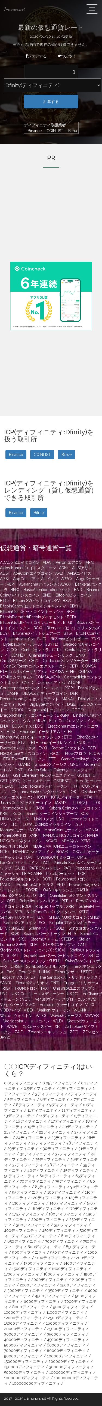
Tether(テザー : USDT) (73, 972)
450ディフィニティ (58, 1230)
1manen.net (14, 9)
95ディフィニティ (27, 1192)
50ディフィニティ (19, 1176)
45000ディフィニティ (66, 1339)
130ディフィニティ (28, 1203)
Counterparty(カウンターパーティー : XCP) (37, 688)
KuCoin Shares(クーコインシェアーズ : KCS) (51, 813)
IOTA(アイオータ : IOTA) (71, 797)
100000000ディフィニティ (36, 1383)
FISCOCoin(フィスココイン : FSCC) (30, 753)
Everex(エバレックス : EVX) (23, 748)
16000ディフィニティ (65, 1323)
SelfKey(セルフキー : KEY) (22, 917)
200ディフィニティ (48, 1219)
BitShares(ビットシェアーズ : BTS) (42, 633)
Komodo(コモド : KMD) (23, 808)
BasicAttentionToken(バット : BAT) (53, 590)
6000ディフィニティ (42, 1301)
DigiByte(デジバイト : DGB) (52, 704)
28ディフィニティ (82, 1143)
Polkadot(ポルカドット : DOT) (26, 879)
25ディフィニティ (66, 1137)
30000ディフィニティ (23, 1334)
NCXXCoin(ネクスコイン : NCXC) (28, 841)
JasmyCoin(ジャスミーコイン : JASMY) (33, 802)
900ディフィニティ (29, 1252)
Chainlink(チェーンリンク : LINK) (57, 655)
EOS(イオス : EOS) (28, 726)
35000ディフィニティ (66, 1334)
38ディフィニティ (63, 1165)
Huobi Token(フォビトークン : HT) (47, 786)
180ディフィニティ (65, 1214)
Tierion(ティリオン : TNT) (38, 983)
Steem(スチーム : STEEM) (53, 939)
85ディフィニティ (50, 1187)
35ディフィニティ (50, 1159)
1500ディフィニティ (29, 1268)
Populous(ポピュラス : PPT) (41, 884)
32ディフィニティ (35, 1154)
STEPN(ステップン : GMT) (65, 944)
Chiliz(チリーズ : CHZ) (19, 660)
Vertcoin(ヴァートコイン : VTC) (67, 1004)
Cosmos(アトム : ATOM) (59, 682)
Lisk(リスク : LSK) (49, 819)
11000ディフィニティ (65, 1312)
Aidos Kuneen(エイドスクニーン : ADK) (34, 568)
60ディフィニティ (55, 1176)
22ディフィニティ (54, 1132)
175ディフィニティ (28, 1214)
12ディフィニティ (77, 1110)
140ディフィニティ (66, 1203)
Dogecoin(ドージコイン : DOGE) (55, 710)
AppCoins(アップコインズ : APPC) (42, 579)
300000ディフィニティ (69, 1367)
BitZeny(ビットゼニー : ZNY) (75, 639)
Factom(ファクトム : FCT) (73, 748)
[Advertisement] (51, 222)
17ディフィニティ (66, 1121)
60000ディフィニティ (66, 1345)
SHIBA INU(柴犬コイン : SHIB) (74, 917)
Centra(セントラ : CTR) (41, 650)
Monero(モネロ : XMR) (19, 835)
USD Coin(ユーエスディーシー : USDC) (45, 994)
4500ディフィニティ (53, 1296)
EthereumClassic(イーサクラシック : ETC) (36, 737)
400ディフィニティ (21, 1230)
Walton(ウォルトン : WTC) (23, 1015)
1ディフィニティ (74, 1088)
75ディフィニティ (70, 1181)
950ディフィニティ (67, 1252)
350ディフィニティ (70, 1225)
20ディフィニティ (78, 1127)
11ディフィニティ (42, 1110)
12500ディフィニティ (65, 1318)
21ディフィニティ (19, 1132)
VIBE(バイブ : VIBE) (16, 1010)
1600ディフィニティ (69, 1268)
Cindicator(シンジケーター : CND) (72, 660)
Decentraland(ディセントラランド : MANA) (37, 699)
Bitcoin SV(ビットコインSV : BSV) (42, 600)
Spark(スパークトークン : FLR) (50, 934)
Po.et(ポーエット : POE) (66, 873)
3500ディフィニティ (66, 1290)
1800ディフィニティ (61, 1274)
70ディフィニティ (35, 1181)
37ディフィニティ (27, 1165)
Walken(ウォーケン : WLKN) (61, 1010)
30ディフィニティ (58, 1148)
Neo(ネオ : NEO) (14, 846)
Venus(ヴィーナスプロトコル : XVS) (65, 999)
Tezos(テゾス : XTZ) (17, 977)
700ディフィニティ (62, 1241)
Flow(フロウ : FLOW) (83, 753)
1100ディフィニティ (52, 1258)
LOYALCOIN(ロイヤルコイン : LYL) (52, 824)
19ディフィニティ (42, 1127)
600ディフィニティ (78, 1236)
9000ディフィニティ (71, 1307)
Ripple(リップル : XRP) (54, 906)
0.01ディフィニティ (21, 1083)
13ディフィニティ (19, 1116)
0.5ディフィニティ (39, 1088)
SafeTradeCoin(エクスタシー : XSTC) (57, 912)
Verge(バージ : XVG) (17, 1004)
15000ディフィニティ (23, 1323)
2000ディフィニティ (49, 1279)
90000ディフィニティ (23, 1356)
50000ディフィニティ (23, 1345)
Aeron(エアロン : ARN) (75, 562)
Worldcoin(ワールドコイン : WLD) (33, 1021)
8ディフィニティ (30, 1105)
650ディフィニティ (24, 1241)
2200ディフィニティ (38, 1285)
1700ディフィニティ (21, 1274)
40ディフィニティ (43, 1170)
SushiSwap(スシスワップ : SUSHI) (32, 961)
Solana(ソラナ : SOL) (46, 928)
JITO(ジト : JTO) (86, 802)
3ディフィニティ (49, 1094)
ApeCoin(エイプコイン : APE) (38, 573)
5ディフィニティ (21, 1099)
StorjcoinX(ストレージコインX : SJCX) (32, 950)
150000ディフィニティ (24, 1361)
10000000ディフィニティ (27, 1378)
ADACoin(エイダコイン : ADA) (25, 562)
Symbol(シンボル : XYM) (47, 966)
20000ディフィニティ (23, 1329)
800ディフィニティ (44, 1247)
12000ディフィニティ (23, 1318)
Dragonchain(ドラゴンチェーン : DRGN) (34, 715)
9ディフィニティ (64, 1105)
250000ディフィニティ (24, 1367)
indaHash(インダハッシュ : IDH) (49, 792)
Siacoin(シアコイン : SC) (24, 923)
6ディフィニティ (54, 1099)
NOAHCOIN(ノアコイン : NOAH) (40, 852)
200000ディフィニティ (68, 1361)
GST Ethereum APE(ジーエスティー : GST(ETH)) (54, 775)
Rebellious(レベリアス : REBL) (46, 901)
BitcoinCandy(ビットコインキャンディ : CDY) (39, 606)
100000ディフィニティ (67, 1356)
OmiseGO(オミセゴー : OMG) (62, 857)
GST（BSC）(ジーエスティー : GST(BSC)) (36, 781)
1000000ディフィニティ (70, 1372)
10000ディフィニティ (23, 1312)
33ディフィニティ (70, 1154)
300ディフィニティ (33, 1225)
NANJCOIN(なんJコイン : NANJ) (70, 835)
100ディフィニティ (64, 1192)
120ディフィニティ (47, 1198)
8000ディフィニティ (30, 1307)
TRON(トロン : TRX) (31, 988)
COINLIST (53, 131)
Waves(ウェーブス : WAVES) (74, 1015)
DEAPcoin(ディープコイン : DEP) (50, 693)
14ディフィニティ (54, 1116)
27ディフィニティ (46, 1143)
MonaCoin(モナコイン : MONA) (71, 830)
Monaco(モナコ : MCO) (20, 830)
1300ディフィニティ (41, 1263)
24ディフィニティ (31, 1137)
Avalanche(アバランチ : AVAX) (45, 584)
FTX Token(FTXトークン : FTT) (30, 759)
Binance (33, 131)
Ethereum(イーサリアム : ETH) (46, 731)
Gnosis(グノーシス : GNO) (57, 764)
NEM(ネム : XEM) (75, 841)
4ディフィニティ (82, 1094)
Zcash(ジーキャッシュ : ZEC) (53, 1032)
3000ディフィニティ (25, 1290)
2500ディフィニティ (78, 1285)
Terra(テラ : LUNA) (34, 972)
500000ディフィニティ (24, 1372)
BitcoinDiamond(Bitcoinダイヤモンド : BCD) (38, 617)
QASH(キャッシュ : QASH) (65, 890)
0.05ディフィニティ (59, 1083)
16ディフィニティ (31, 1121)
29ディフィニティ (22, 1148)
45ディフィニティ (78, 1170)
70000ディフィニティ (23, 1350)
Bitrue (71, 131)
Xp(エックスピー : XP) (41, 1026)
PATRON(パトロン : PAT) (50, 868)
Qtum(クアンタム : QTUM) (22, 895)
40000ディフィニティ (23, 1339)
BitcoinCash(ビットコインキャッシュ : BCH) (38, 611)
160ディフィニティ (47, 1208)
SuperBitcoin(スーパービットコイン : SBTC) (61, 955)
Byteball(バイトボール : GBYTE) (30, 644)
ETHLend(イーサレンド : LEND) (58, 742)
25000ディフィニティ (66, 1329)
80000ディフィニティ (66, 1350)
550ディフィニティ (40, 1236)
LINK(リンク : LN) (15, 819)
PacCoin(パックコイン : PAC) (25, 863)
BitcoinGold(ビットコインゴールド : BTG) (36, 622)
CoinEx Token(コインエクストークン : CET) (40, 666)
